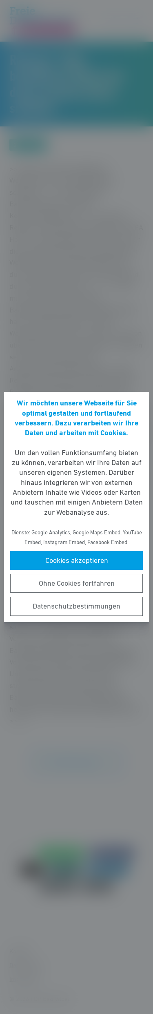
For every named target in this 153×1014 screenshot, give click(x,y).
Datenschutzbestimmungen (76, 606)
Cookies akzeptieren (76, 560)
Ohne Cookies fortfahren (77, 583)
